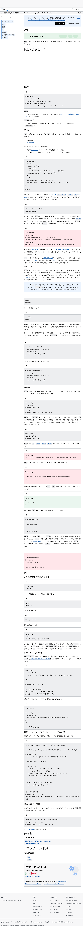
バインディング (48, 258)
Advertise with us (38, 909)
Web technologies (71, 900)
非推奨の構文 (37, 541)
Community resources (56, 903)
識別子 (62, 114)
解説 (3, 27)
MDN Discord (54, 909)
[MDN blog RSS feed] (14, 910)
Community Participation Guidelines (62, 922)
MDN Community (55, 900)
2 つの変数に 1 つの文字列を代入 (39, 593)
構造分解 (32, 829)
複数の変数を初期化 (33, 652)
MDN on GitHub (55, 912)
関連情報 (4, 37)
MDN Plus (36, 912)
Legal (47, 922)
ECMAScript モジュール (63, 249)
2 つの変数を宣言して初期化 (37, 577)
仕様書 (4, 32)
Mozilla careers (38, 906)
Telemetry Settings (36, 922)
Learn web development (73, 903)
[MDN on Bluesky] (5, 910)
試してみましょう (7, 21)
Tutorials (68, 909)
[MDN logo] (4, 897)
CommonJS (34, 249)
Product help (37, 915)
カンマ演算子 (35, 260)
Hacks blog (69, 915)
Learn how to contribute (32, 876)
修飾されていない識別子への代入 (40, 659)
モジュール (34, 150)
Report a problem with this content (54, 884)
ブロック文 (52, 195)
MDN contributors (61, 881)
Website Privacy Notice (21, 922)
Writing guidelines (55, 906)
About (35, 900)
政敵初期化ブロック (33, 142)
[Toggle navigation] (81, 9)
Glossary (69, 912)
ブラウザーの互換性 (8, 35)
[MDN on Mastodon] (11, 910)
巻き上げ (28, 266)
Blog (34, 903)
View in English (60, 23)
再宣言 (27, 387)
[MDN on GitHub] (2, 910)
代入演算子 (54, 260)
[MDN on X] (8, 910)
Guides (68, 906)
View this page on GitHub (33, 884)
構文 (3, 24)
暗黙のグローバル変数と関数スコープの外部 (44, 732)
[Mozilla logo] (6, 922)
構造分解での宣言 (32, 804)
